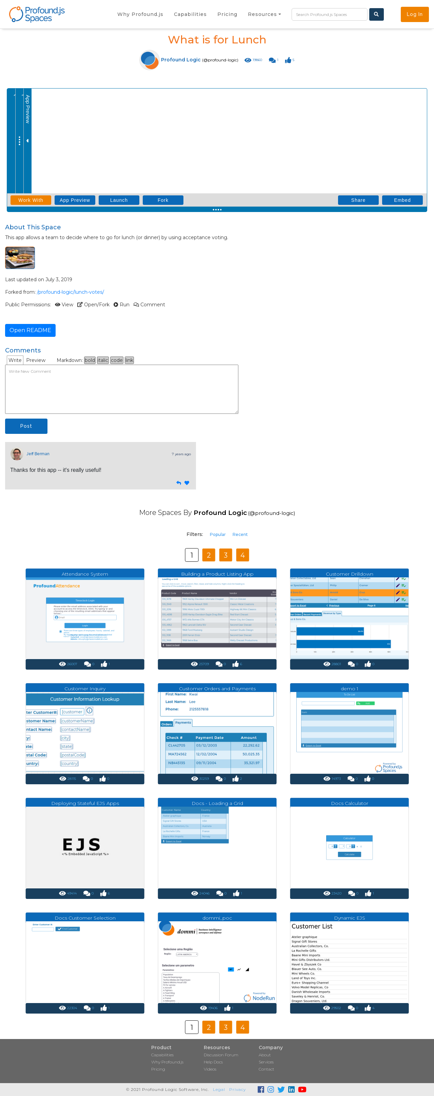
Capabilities (162, 1054)
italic (103, 360)
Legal (219, 1089)
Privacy (237, 1089)
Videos (210, 1069)
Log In (415, 14)
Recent (240, 534)
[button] (264, 14)
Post (26, 426)
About (265, 1054)
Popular (218, 534)
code (117, 360)
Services (266, 1061)
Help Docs (213, 1061)
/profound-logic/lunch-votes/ (70, 292)
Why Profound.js (167, 1061)
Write (15, 360)
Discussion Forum (221, 1054)
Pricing (158, 1069)
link (129, 360)
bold (90, 360)
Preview (35, 360)
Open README (30, 330)
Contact (266, 1069)
